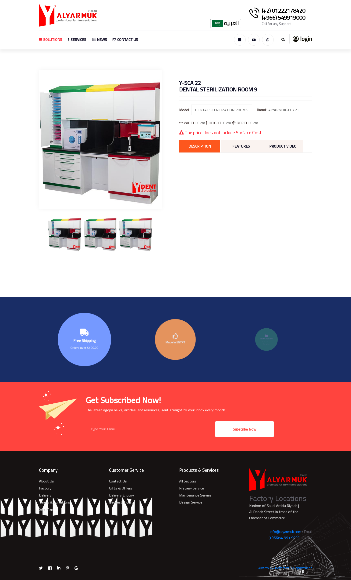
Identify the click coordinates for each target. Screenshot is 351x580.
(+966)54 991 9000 (284, 537)
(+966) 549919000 (283, 18)
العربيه (225, 23)
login (302, 39)
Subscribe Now (244, 429)
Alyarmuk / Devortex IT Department (285, 568)
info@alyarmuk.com (285, 531)
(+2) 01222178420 (283, 11)
